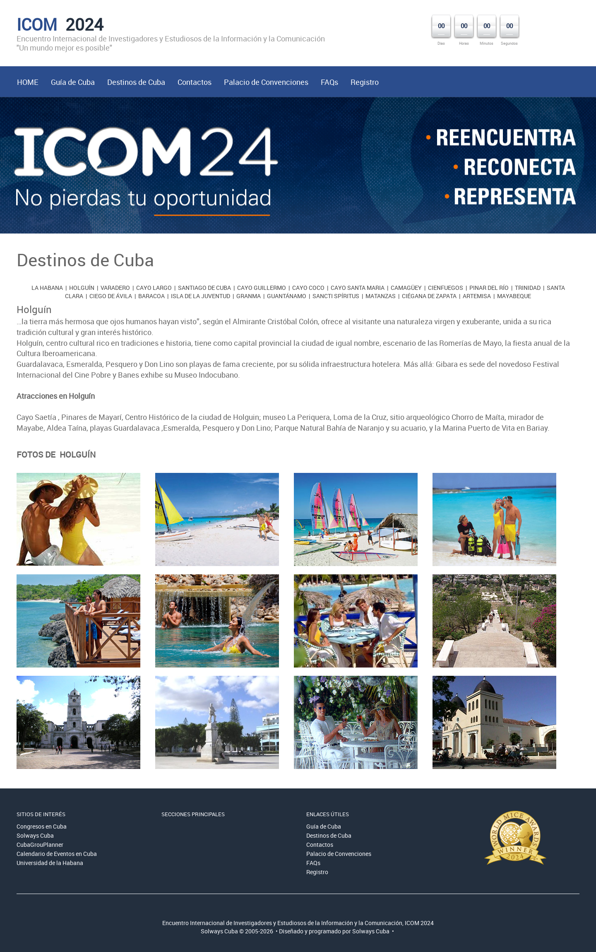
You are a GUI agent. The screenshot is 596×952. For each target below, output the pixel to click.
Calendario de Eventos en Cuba (57, 854)
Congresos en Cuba (42, 826)
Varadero (115, 288)
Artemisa (477, 296)
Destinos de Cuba (136, 82)
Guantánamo (286, 296)
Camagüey (406, 288)
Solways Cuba (35, 835)
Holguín (81, 288)
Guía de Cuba (73, 82)
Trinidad (528, 288)
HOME (27, 82)
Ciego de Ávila (110, 296)
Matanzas (380, 296)
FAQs (329, 82)
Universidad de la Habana (50, 863)
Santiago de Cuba (204, 288)
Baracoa (151, 296)
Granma (248, 296)
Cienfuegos (445, 288)
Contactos (194, 82)
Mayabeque (514, 296)
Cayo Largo (154, 288)
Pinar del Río (489, 288)
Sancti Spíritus (335, 296)
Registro (365, 82)
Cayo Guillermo (261, 288)
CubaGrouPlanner (40, 844)
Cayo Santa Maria (358, 288)
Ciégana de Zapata (429, 296)
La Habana (47, 288)
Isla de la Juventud (200, 296)
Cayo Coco (308, 288)
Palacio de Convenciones (266, 82)
